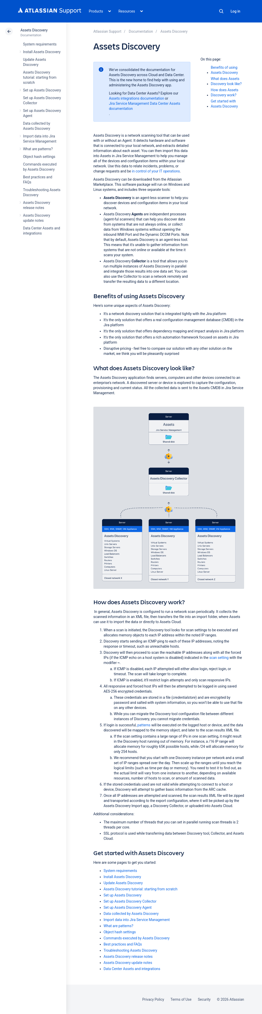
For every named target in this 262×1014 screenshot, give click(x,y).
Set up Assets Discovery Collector (130, 901)
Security (204, 999)
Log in (235, 11)
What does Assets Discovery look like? (226, 81)
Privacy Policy (153, 999)
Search (221, 11)
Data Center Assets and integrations (132, 969)
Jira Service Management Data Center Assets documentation (144, 106)
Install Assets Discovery (41, 52)
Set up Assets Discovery (42, 90)
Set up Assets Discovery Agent (128, 907)
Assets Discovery (34, 30)
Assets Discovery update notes (128, 963)
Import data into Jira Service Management (137, 920)
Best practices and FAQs (123, 944)
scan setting (218, 658)
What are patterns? (38, 149)
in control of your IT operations (156, 171)
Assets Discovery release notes (128, 956)
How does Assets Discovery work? (224, 92)
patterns (143, 725)
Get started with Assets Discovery (224, 103)
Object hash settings (39, 157)
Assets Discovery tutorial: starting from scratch (39, 77)
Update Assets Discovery (123, 883)
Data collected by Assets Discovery (131, 914)
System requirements (40, 44)
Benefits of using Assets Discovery (224, 70)
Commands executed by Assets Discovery (137, 938)
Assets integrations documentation (136, 98)
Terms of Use (180, 999)
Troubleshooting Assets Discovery (130, 950)
